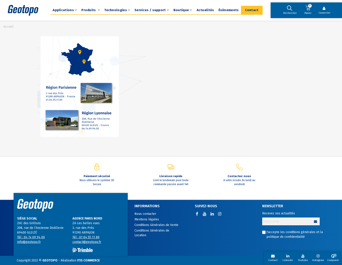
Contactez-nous (239, 176)
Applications (63, 10)
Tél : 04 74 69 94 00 (31, 237)
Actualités (205, 10)
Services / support (150, 10)
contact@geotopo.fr (86, 242)
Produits (89, 10)
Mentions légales (146, 219)
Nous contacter (145, 214)
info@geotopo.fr (29, 242)
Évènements (228, 10)
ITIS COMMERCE (88, 260)
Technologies (115, 10)
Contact (252, 10)
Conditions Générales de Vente (156, 225)
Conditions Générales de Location (151, 233)
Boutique (181, 10)
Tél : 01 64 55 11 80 (85, 237)
